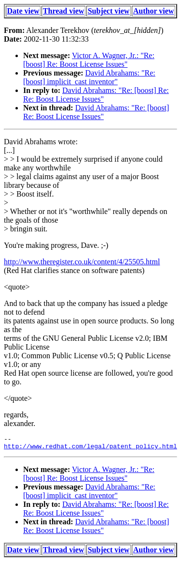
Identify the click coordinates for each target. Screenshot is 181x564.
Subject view (109, 11)
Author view (153, 11)
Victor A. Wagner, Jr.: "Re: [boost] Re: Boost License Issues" (88, 59)
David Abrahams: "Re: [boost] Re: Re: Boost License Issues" (96, 94)
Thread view (63, 11)
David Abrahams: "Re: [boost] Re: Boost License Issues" (96, 112)
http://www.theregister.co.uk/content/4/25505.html (82, 262)
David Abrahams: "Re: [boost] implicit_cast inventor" (89, 77)
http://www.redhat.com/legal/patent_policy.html (90, 448)
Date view (23, 11)
